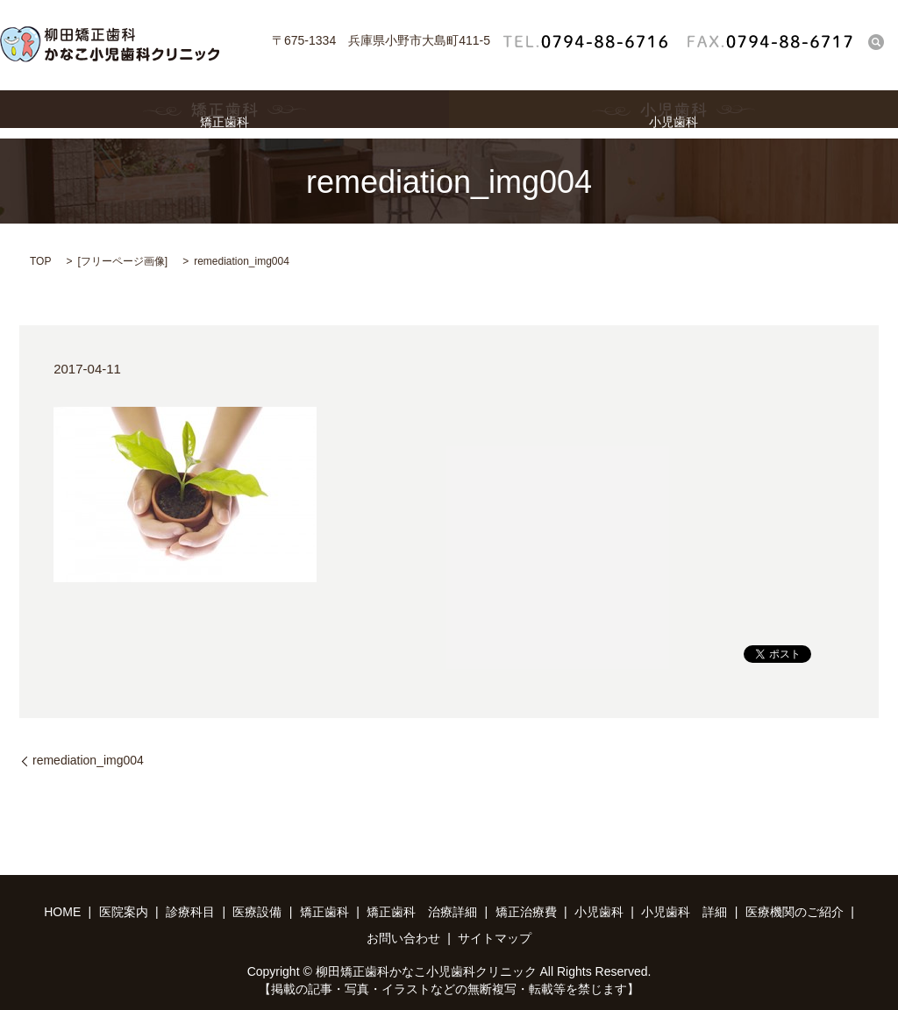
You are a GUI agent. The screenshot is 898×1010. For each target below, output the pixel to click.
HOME (62, 912)
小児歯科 (673, 114)
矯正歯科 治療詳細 (422, 912)
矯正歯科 (224, 114)
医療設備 (257, 912)
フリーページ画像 (123, 261)
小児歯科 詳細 (684, 912)
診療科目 (190, 912)
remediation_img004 (88, 760)
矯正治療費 (526, 912)
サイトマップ (494, 938)
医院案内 (123, 912)
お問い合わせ (403, 938)
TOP (40, 261)
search (876, 42)
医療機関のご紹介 (794, 912)
